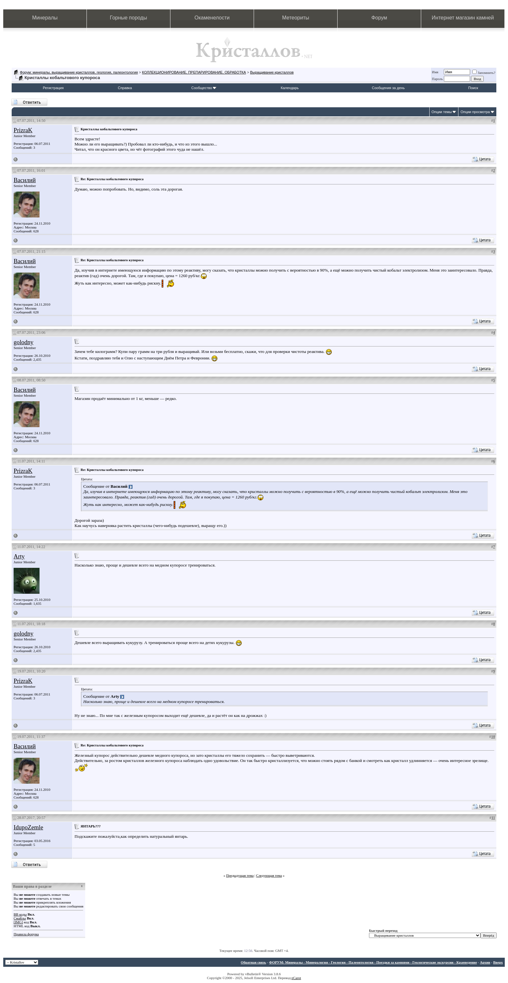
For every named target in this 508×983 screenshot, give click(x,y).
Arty (19, 556)
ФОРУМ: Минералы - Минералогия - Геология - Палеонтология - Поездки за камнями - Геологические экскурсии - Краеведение (373, 962)
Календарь (290, 88)
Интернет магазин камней (463, 17)
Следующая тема (269, 875)
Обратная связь (253, 962)
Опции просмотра (475, 112)
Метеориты (295, 17)
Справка (125, 88)
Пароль (437, 79)
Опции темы (442, 112)
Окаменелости (211, 17)
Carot (297, 978)
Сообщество (203, 88)
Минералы (45, 17)
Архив (485, 962)
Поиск (473, 88)
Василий (25, 180)
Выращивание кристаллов (272, 72)
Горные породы (128, 17)
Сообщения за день (388, 88)
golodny (23, 342)
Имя (435, 72)
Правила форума (26, 934)
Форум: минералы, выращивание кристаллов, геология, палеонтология (79, 72)
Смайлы (20, 918)
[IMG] (18, 922)
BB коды (20, 914)
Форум (379, 17)
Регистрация (53, 88)
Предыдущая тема (240, 875)
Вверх (498, 962)
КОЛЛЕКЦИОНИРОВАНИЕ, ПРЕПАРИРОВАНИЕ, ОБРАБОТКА (194, 72)
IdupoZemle (28, 827)
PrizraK (23, 130)
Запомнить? (483, 73)
